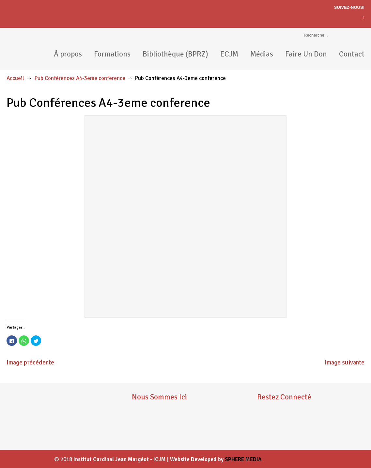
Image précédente (30, 362)
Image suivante (344, 362)
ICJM (32, 49)
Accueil (15, 78)
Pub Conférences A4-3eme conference (79, 78)
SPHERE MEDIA (243, 459)
